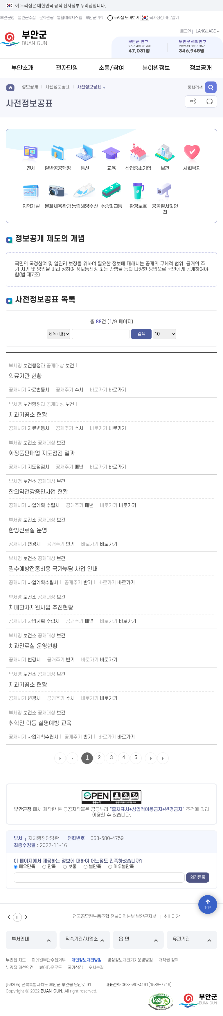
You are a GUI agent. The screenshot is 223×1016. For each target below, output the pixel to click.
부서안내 (31, 940)
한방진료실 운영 (28, 530)
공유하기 (193, 101)
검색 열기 (211, 87)
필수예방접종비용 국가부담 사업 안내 (53, 569)
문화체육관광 (58, 206)
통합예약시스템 (69, 17)
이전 (9, 917)
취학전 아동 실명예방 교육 (40, 723)
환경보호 (138, 206)
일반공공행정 (58, 168)
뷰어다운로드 (50, 967)
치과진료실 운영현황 (33, 646)
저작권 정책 (169, 960)
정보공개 (201, 68)
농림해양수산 (85, 206)
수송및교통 (111, 206)
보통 (72, 866)
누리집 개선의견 (19, 967)
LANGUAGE (208, 31)
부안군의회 (94, 17)
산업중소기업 (138, 168)
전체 (31, 168)
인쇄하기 (209, 101)
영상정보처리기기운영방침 (130, 960)
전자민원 (67, 68)
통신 (84, 168)
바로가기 (117, 390)
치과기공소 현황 (28, 415)
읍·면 (138, 940)
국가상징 (75, 967)
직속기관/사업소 (85, 940)
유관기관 (192, 940)
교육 (111, 168)
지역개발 (31, 206)
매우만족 (27, 866)
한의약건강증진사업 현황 (38, 492)
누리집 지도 (16, 960)
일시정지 (17, 917)
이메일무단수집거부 (49, 960)
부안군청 (7, 17)
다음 (26, 917)
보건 (165, 168)
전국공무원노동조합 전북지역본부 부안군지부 (114, 916)
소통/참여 (111, 68)
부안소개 (22, 68)
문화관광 (46, 17)
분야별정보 (156, 68)
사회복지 (192, 168)
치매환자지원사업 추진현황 (41, 608)
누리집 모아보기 (123, 18)
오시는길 (96, 967)
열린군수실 (27, 17)
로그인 (185, 31)
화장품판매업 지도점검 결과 (42, 453)
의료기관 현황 (25, 376)
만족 (52, 866)
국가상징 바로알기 (160, 18)
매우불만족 (124, 866)
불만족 (95, 866)
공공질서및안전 (165, 209)
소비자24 (172, 916)
